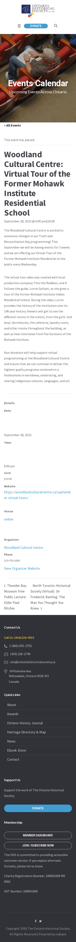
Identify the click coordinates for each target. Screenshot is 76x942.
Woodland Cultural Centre (23, 547)
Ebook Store (16, 750)
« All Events (12, 125)
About (11, 704)
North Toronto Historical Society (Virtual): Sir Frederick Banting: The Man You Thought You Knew (50, 597)
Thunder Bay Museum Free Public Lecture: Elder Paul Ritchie (15, 597)
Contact (13, 759)
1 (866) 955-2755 (20, 646)
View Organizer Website (22, 568)
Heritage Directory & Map (26, 732)
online (8, 519)
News (11, 741)
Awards (12, 714)
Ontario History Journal (25, 723)
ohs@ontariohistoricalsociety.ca (32, 662)
